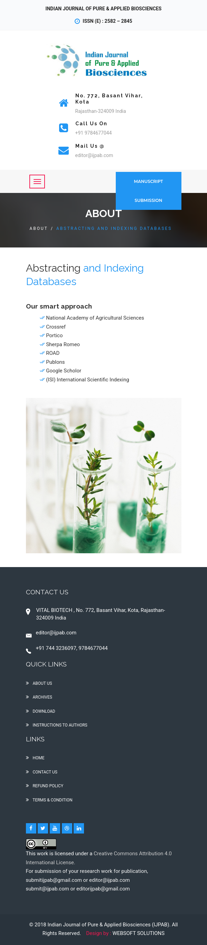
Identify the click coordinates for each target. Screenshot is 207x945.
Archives (39, 697)
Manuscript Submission (148, 191)
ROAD (52, 353)
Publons (55, 362)
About (39, 228)
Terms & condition (49, 800)
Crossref (56, 327)
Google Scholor (63, 371)
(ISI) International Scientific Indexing (87, 380)
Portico (54, 335)
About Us (39, 683)
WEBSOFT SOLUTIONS (138, 933)
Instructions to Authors (56, 725)
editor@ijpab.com (51, 633)
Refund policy (45, 785)
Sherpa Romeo (63, 344)
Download (40, 711)
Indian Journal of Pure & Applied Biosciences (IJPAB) (108, 925)
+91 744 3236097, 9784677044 (67, 648)
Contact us (41, 772)
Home (35, 758)
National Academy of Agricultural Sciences (95, 318)
